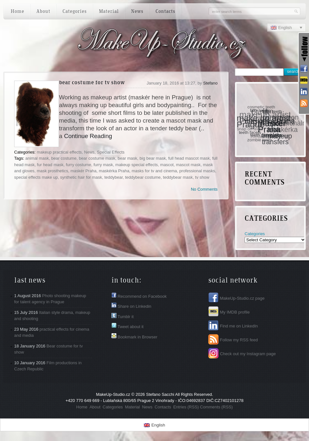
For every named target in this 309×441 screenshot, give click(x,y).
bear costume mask (97, 158)
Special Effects (111, 152)
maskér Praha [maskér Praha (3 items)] (272, 126)
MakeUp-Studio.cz (113, 394)
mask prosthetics (52, 170)
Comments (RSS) (216, 407)
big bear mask (153, 158)
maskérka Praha (114, 170)
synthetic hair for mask (81, 177)
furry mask (103, 164)
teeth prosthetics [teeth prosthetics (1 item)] (266, 134)
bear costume (64, 158)
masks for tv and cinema (154, 170)
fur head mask (50, 164)
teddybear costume (143, 177)
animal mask (37, 158)
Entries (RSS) (186, 407)
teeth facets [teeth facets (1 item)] (250, 132)
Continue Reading (88, 136)
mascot (167, 164)
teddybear (113, 177)
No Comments (204, 189)
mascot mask (188, 164)
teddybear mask (178, 177)
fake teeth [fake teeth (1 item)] (259, 110)
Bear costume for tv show (92, 83)
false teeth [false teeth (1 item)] (272, 111)
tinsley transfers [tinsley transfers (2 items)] (275, 139)
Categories (255, 233)
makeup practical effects (59, 152)
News (89, 152)
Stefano (210, 83)
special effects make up (36, 177)
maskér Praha (83, 170)
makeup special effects (136, 164)
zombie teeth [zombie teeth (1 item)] (260, 139)
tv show (202, 177)
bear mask (127, 158)
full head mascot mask (189, 158)
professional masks (197, 170)
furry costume (78, 164)
